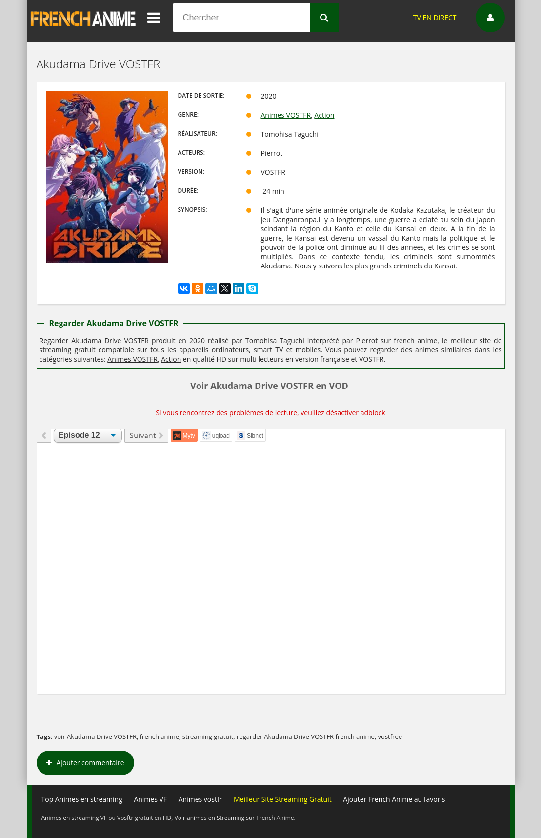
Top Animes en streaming (81, 799)
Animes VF (150, 799)
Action (324, 115)
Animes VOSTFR (286, 115)
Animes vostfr (200, 799)
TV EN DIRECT (435, 17)
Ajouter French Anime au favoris (394, 799)
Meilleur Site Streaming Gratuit (283, 799)
